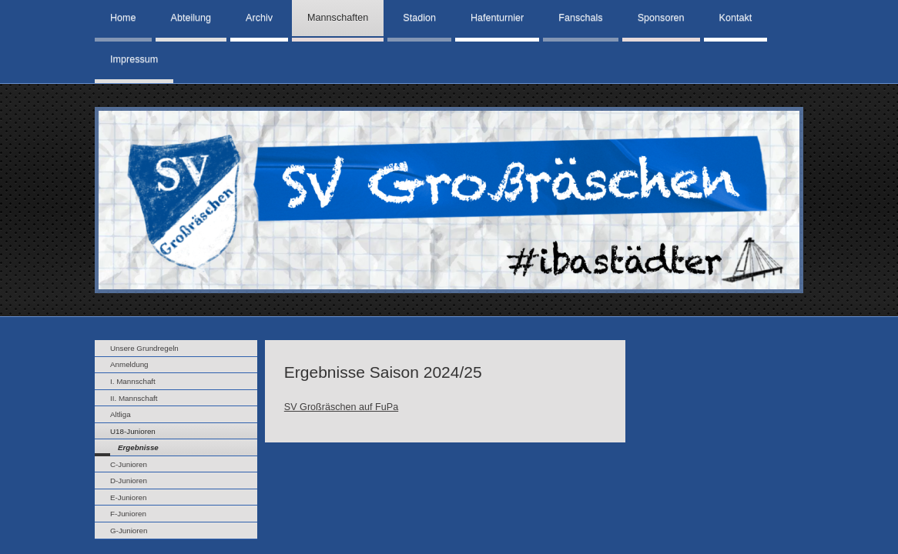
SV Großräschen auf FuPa (341, 407)
